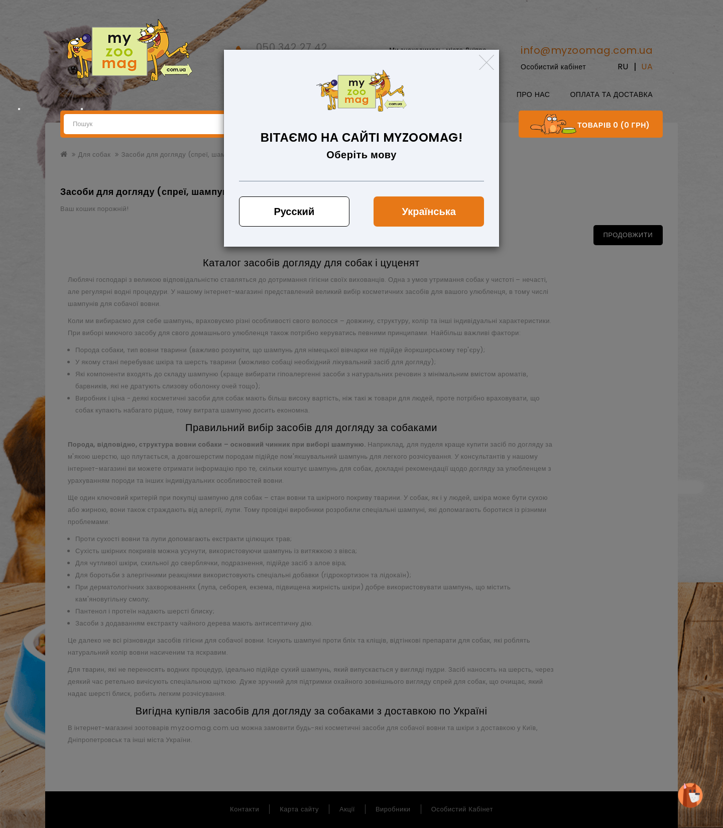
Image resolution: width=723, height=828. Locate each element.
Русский (294, 211)
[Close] (486, 62)
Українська (429, 211)
